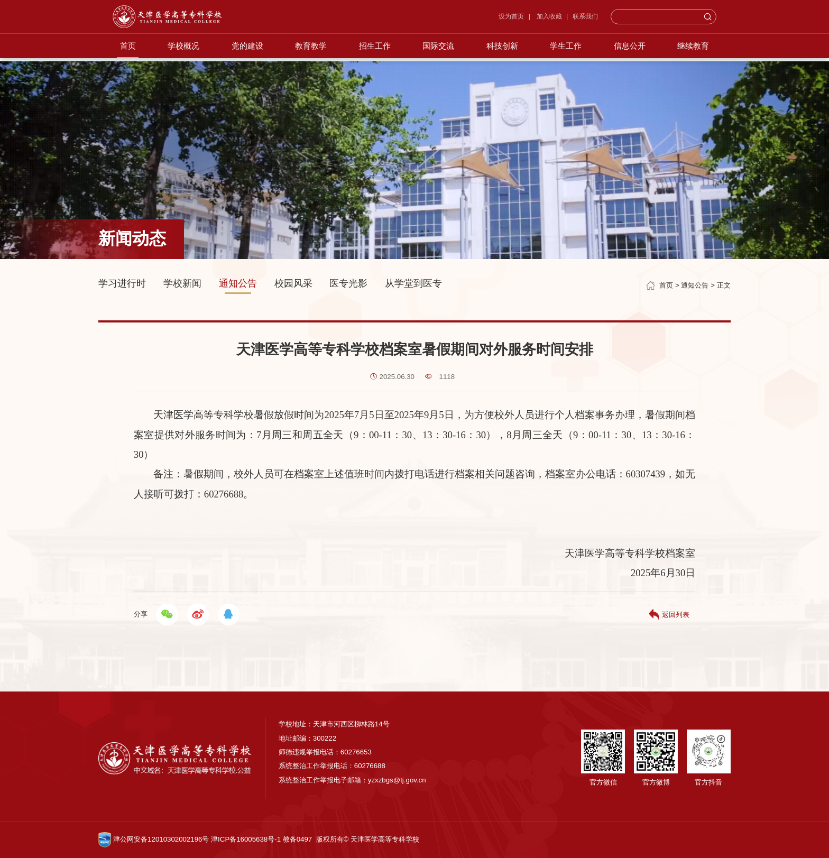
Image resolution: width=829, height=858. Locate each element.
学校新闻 (182, 283)
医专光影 (348, 283)
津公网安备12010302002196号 (153, 839)
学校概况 (178, 53)
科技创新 (504, 53)
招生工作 (373, 53)
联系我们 (599, 19)
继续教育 (700, 53)
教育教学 (308, 53)
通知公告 (238, 283)
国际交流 (439, 53)
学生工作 (569, 53)
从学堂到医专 (413, 283)
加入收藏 (562, 19)
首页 (120, 53)
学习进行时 (122, 283)
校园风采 (293, 283)
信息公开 (634, 53)
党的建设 (243, 53)
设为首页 (525, 19)
